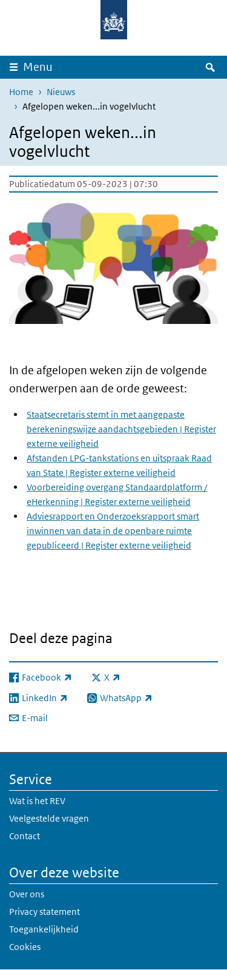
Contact (24, 836)
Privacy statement (44, 911)
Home (21, 91)
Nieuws (61, 91)
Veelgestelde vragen (49, 818)
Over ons (26, 894)
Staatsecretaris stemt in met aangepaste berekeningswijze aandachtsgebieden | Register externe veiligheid (121, 429)
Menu (38, 67)
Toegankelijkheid (44, 929)
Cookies (25, 946)
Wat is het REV (37, 801)
